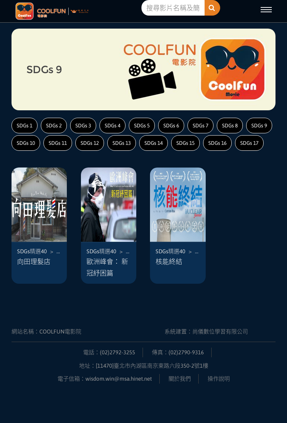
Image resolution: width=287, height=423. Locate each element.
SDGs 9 (259, 125)
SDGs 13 (121, 143)
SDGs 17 (249, 143)
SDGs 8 (230, 125)
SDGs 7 (200, 125)
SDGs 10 (26, 143)
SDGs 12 (90, 143)
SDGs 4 (112, 125)
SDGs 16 (217, 143)
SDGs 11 (58, 143)
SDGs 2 (54, 125)
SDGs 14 (153, 143)
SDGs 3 (83, 125)
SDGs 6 (171, 125)
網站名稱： (46, 331)
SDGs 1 (24, 125)
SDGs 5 (142, 125)
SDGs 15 (185, 143)
